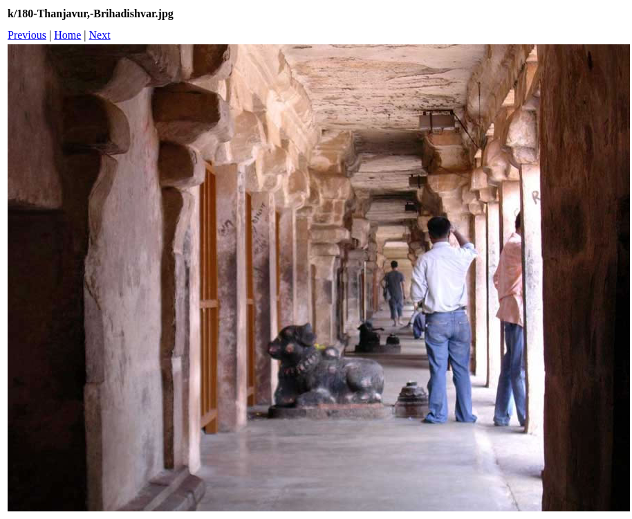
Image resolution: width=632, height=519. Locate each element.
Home (67, 35)
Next (100, 35)
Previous (27, 35)
